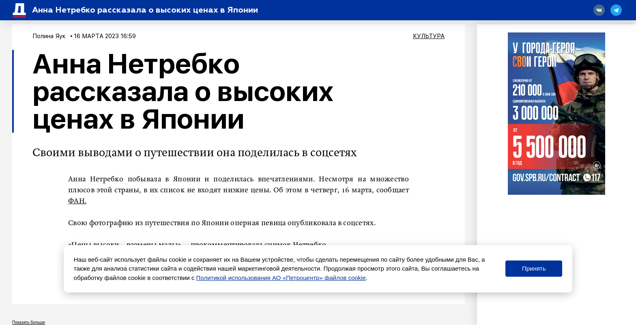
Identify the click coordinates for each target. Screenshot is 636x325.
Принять (534, 268)
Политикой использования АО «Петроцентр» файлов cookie (281, 277)
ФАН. (77, 201)
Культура (429, 36)
